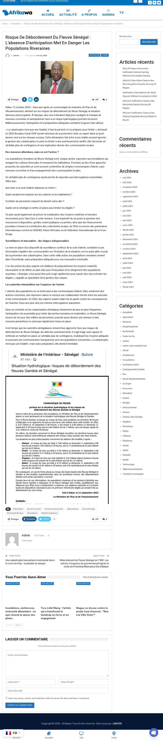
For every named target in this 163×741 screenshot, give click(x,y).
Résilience (127, 441)
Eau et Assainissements (134, 379)
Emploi (126, 398)
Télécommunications (132, 469)
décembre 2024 (130, 239)
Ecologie (127, 383)
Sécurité (126, 455)
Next (18, 625)
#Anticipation (18, 509)
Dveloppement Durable (133, 369)
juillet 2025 (128, 206)
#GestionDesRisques (15, 513)
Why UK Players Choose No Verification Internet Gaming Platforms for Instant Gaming (136, 72)
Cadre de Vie (129, 336)
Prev (10, 625)
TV (137, 13)
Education (127, 393)
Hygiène (126, 421)
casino (126, 341)
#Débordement (72, 509)
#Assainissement (34, 509)
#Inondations (32, 513)
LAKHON (117, 723)
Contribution (128, 355)
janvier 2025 (128, 234)
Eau (124, 374)
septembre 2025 (130, 196)
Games (126, 412)
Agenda (123, 12)
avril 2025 (127, 220)
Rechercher (125, 36)
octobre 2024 (129, 249)
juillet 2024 (128, 263)
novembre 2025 (130, 187)
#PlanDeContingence (49, 513)
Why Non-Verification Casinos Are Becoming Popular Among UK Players (138, 104)
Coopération (128, 360)
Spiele (126, 459)
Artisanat (127, 322)
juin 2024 (127, 268)
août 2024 (127, 258)
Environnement (130, 407)
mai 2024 (127, 272)
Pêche (125, 431)
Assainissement (130, 326)
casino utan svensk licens (135, 345)
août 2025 (127, 201)
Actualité (83, 12)
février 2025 (128, 230)
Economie (127, 388)
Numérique (128, 426)
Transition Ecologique (133, 474)
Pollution (127, 436)
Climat (105, 55)
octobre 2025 (129, 192)
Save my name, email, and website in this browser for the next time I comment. (49, 698)
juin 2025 (127, 211)
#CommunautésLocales (54, 509)
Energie (126, 402)
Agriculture (13, 583)
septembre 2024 (130, 253)
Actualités (94, 55)
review (126, 445)
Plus (148, 12)
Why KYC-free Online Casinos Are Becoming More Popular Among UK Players (139, 84)
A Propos (105, 12)
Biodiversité (83, 583)
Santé (125, 450)
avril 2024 (127, 277)
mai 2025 (127, 215)
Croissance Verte (131, 364)
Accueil (63, 12)
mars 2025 (127, 225)
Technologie (128, 464)
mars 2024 (127, 282)
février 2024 (128, 287)
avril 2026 (127, 182)
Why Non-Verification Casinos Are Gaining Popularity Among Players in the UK (140, 116)
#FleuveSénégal (88, 509)
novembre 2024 (130, 244)
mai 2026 (127, 177)
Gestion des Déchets (133, 417)
